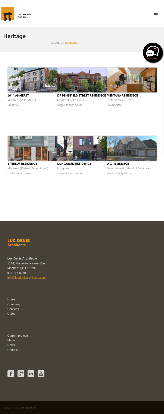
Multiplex (13, 105)
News (11, 345)
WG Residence (118, 163)
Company (13, 304)
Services (13, 309)
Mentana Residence (122, 95)
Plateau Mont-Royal (120, 100)
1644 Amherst (18, 95)
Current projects (18, 335)
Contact (12, 350)
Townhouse (114, 105)
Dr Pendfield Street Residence (81, 95)
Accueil (56, 43)
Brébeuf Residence (22, 163)
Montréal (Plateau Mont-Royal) (27, 168)
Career (12, 313)
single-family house (70, 105)
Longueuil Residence (74, 163)
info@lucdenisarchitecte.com (26, 277)
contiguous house (19, 173)
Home (11, 299)
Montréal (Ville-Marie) (21, 100)
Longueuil (63, 168)
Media (11, 340)
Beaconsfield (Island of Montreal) (129, 168)
